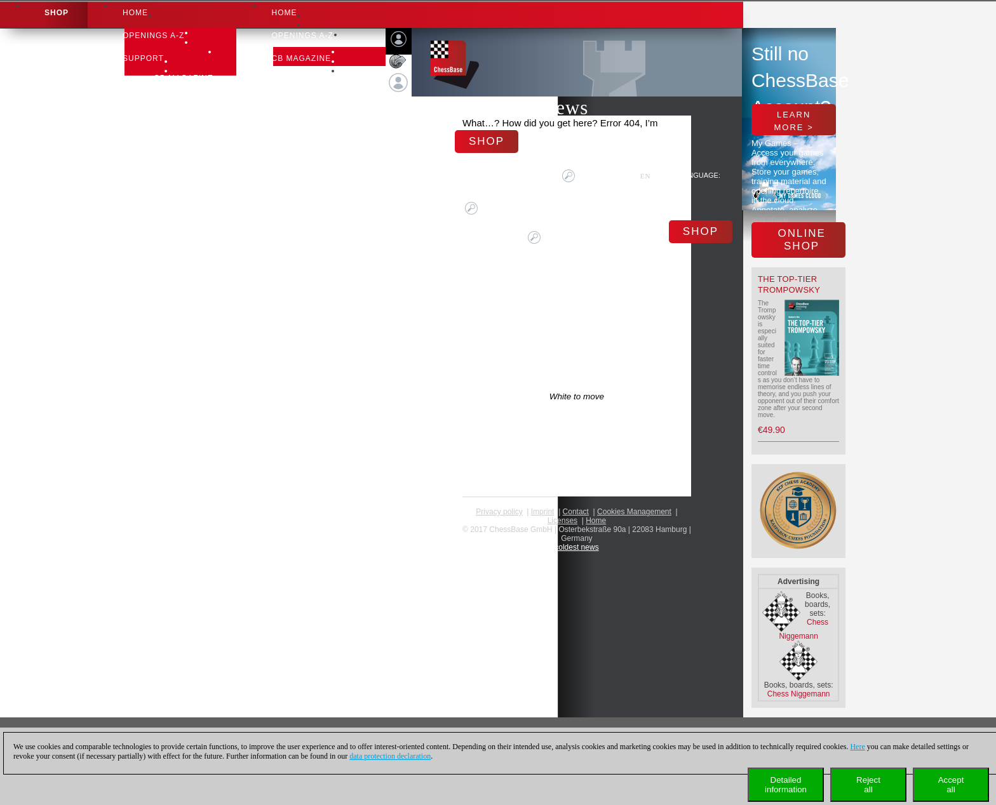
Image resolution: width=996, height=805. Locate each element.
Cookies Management (634, 511)
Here (857, 746)
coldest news (576, 547)
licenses (562, 520)
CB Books (293, 81)
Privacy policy (499, 511)
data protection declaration (390, 756)
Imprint (543, 511)
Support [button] (143, 58)
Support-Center (193, 94)
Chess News (536, 107)
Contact (576, 511)
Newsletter (183, 127)
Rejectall (868, 784)
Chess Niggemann (798, 693)
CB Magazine (183, 78)
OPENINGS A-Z (153, 35)
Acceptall (951, 784)
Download (179, 111)
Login (398, 106)
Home (135, 12)
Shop (56, 12)
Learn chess (184, 144)
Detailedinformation (786, 784)
